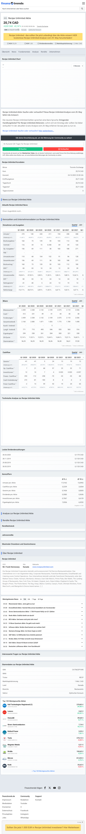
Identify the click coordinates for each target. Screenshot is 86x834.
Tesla (10, 738)
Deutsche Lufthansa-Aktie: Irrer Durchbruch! (24, 646)
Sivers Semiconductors (16, 725)
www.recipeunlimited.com (42, 567)
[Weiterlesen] (82, 604)
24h (29, 599)
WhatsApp (24, 817)
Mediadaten (7, 803)
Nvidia (10, 751)
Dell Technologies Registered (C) (20, 705)
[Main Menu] (83, 3)
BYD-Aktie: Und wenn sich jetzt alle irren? (23, 619)
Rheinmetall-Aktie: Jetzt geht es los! (22, 604)
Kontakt (38, 800)
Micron (10, 758)
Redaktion (24, 800)
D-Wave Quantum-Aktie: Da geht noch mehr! (24, 623)
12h (25, 599)
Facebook (24, 810)
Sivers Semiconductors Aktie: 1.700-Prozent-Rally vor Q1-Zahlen (32, 612)
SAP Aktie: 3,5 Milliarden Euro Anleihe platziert (25, 635)
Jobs (4, 817)
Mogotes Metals (14, 745)
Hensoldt (11, 718)
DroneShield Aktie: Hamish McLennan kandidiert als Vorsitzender (32, 608)
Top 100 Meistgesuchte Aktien (44, 771)
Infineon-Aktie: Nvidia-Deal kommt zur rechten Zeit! (27, 627)
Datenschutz (7, 810)
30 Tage (40, 599)
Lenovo (10, 711)
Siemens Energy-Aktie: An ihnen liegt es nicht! (25, 631)
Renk (9, 765)
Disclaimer (6, 807)
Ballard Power (13, 731)
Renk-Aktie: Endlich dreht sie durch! (21, 615)
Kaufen (24, 149)
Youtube (23, 803)
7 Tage (34, 599)
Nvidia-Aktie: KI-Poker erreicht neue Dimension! (26, 639)
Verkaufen (64, 149)
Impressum (6, 800)
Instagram (24, 814)
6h (21, 599)
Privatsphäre (7, 814)
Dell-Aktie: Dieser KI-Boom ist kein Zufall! (23, 643)
